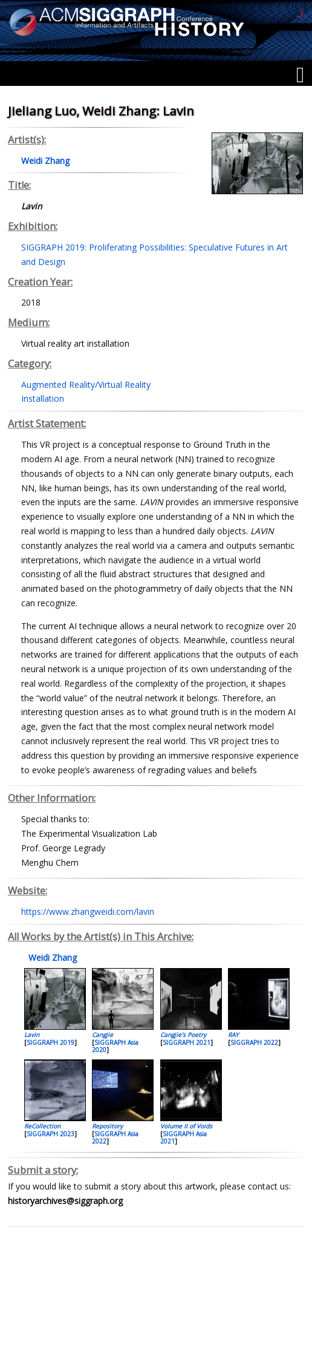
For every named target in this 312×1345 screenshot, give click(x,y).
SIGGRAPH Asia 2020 (115, 1046)
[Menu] (300, 75)
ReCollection (42, 1126)
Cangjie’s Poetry (183, 1034)
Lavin (31, 1034)
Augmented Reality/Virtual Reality (86, 384)
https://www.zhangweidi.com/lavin (87, 911)
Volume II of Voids (186, 1126)
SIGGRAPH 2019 (50, 1042)
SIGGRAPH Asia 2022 (115, 1137)
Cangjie (102, 1034)
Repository (107, 1126)
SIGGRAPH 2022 (254, 1042)
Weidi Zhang (51, 957)
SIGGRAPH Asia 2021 (183, 1137)
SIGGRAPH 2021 (186, 1042)
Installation (42, 398)
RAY (233, 1034)
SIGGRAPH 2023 (50, 1134)
